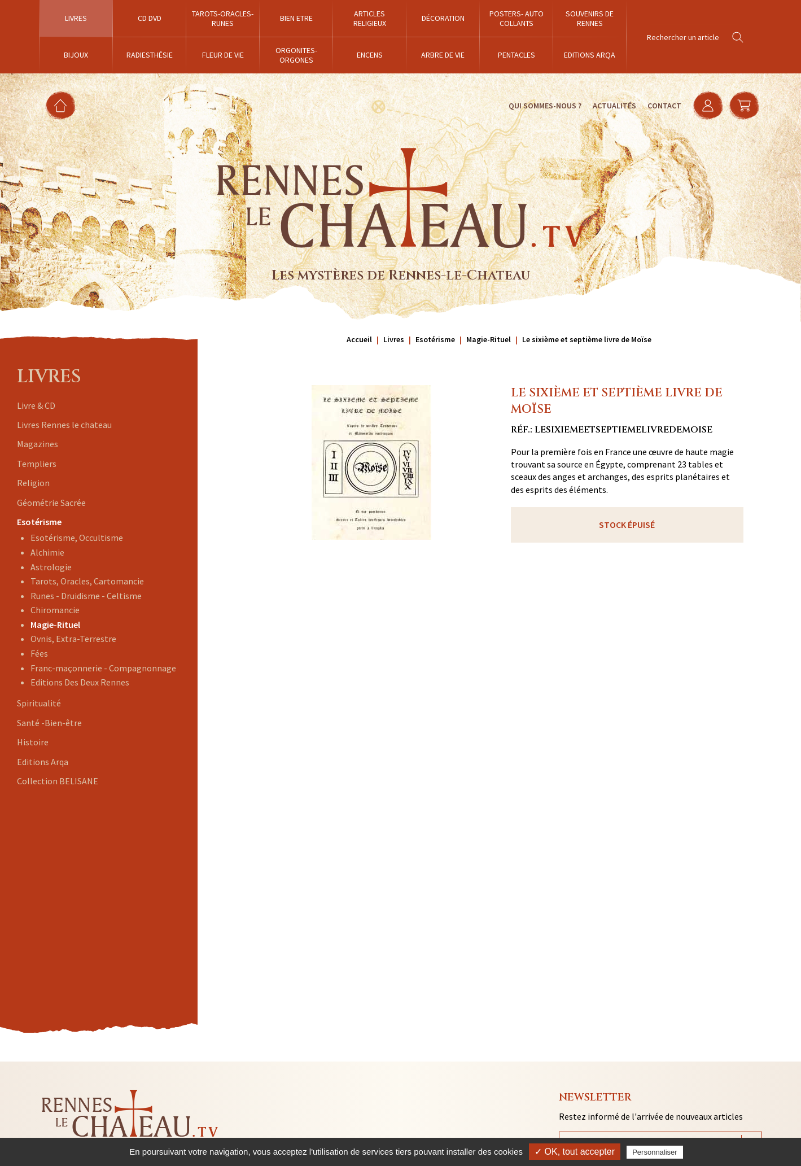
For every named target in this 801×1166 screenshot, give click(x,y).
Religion (33, 482)
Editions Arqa (42, 761)
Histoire (33, 742)
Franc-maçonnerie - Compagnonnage (103, 668)
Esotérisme (39, 521)
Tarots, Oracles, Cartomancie (87, 581)
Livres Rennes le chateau (64, 424)
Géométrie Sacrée (51, 502)
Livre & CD (36, 405)
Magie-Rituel (55, 624)
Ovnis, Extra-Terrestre (73, 638)
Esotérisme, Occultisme (76, 537)
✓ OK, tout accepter (575, 1151)
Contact (664, 106)
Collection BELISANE (57, 781)
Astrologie (51, 567)
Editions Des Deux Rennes (79, 682)
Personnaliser (654, 1152)
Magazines (37, 443)
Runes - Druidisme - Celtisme (86, 595)
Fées (39, 653)
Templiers (36, 463)
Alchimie (47, 552)
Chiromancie (55, 609)
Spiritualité (39, 703)
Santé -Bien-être (49, 722)
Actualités (614, 106)
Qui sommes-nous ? (545, 106)
